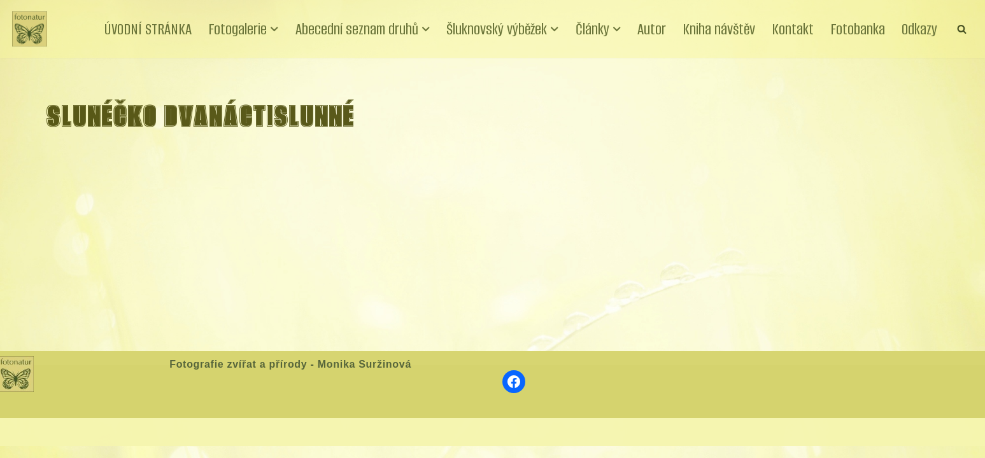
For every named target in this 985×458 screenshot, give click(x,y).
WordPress (106, 443)
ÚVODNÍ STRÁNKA (146, 29)
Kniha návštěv (718, 29)
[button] (272, 29)
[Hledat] (962, 29)
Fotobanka (857, 29)
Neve (24, 443)
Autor (650, 29)
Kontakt (793, 29)
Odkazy (919, 29)
